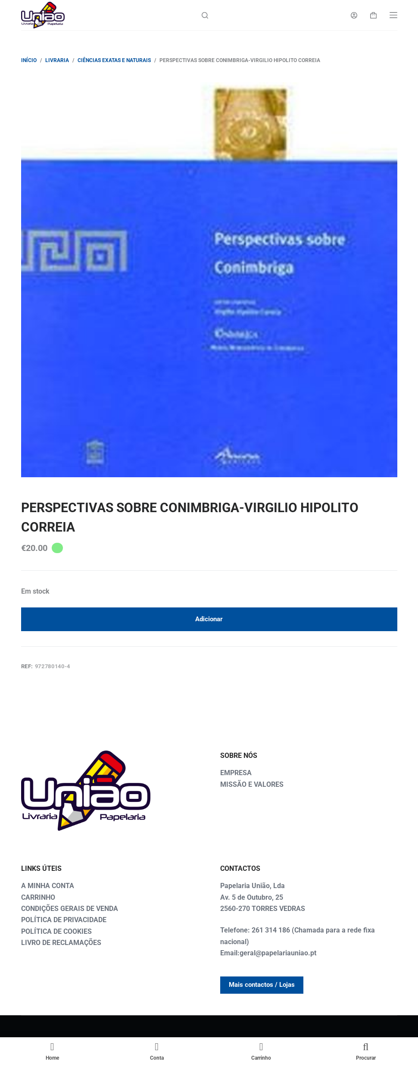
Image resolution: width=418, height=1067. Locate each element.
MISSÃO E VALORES (252, 784)
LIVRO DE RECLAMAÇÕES (61, 943)
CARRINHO (38, 897)
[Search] (205, 15)
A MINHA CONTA (47, 886)
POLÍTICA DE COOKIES (56, 931)
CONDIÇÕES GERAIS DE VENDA (69, 908)
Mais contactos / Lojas (262, 985)
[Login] (354, 15)
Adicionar (209, 619)
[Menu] (393, 15)
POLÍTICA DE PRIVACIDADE (63, 920)
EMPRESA (236, 773)
